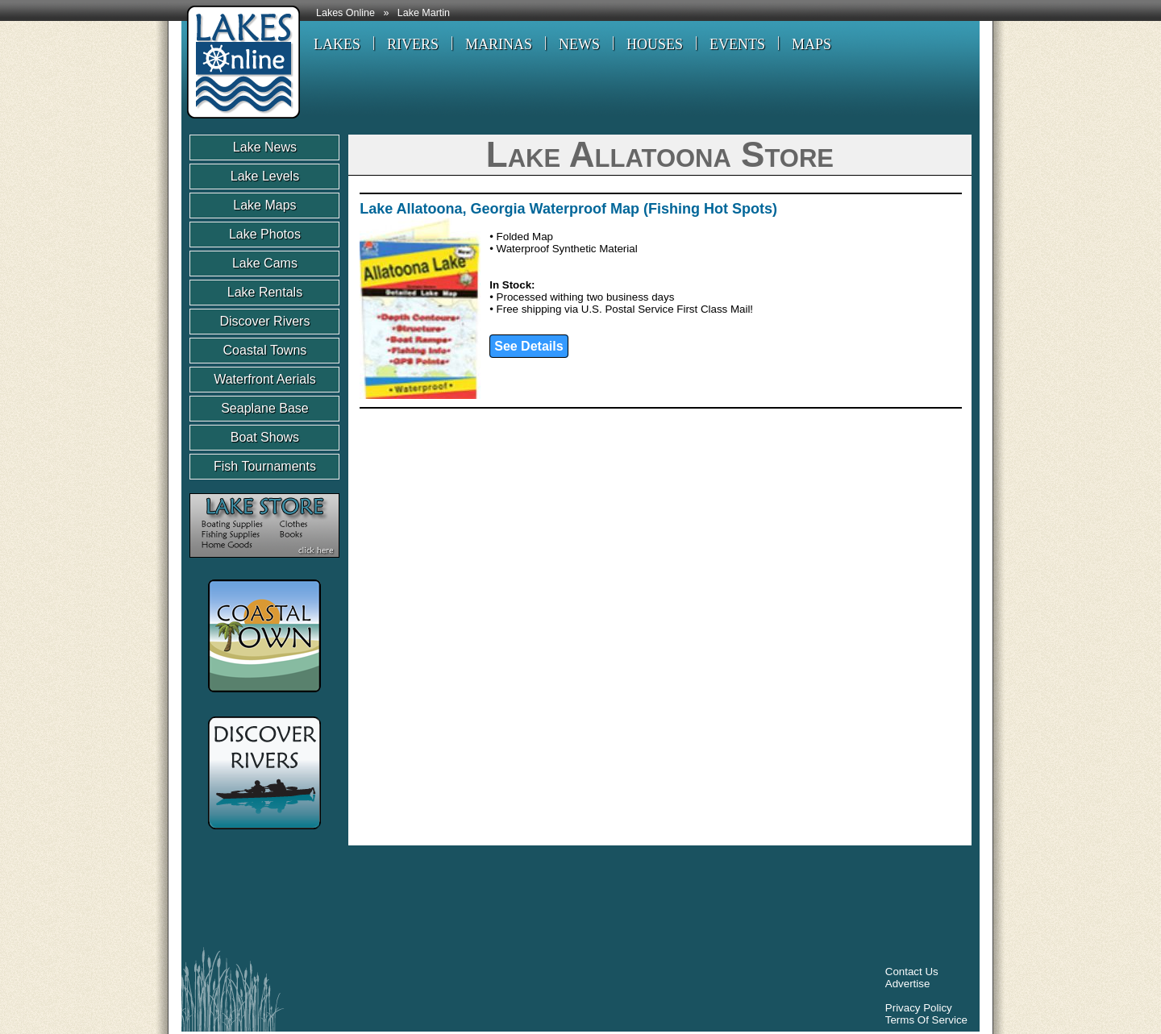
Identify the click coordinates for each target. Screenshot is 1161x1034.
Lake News (265, 147)
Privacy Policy (918, 1008)
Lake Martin (423, 13)
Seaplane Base (265, 408)
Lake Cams (265, 263)
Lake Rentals (264, 292)
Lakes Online (345, 13)
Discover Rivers (264, 321)
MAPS (811, 44)
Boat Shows (265, 437)
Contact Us (911, 971)
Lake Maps (264, 205)
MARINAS (498, 44)
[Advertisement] (482, 900)
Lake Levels (265, 176)
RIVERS (413, 44)
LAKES (337, 44)
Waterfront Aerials (265, 379)
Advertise (907, 984)
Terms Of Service (926, 1020)
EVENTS (737, 44)
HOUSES (654, 44)
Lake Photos (265, 234)
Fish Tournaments (265, 466)
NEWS (579, 44)
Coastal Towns (265, 350)
